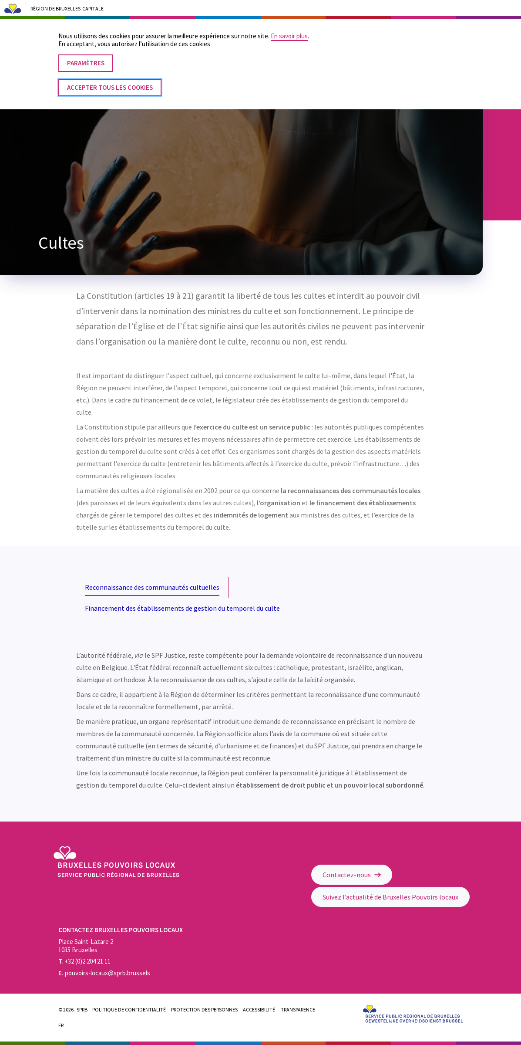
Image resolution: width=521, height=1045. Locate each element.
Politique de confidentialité (129, 1009)
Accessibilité (259, 1009)
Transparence (298, 1009)
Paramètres (85, 54)
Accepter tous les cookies (110, 78)
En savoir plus (289, 27)
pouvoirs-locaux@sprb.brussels (104, 973)
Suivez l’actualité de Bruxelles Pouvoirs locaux (390, 897)
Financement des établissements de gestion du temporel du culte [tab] (182, 608)
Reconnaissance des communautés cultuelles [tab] (152, 587)
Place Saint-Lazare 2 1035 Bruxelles (85, 945)
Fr (61, 1025)
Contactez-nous (352, 874)
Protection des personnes (204, 1009)
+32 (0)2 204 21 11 (84, 961)
